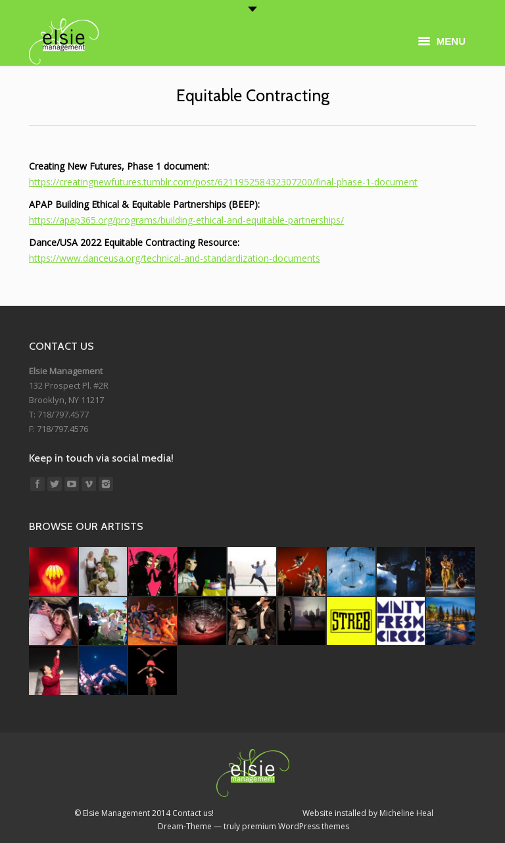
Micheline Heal (406, 813)
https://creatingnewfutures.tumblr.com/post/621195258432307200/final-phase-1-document (223, 182)
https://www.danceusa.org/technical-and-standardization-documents (174, 258)
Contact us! (193, 813)
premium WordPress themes (295, 826)
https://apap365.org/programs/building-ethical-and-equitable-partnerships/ (186, 220)
